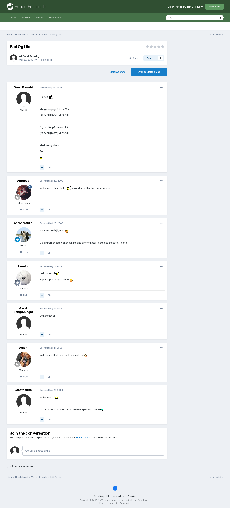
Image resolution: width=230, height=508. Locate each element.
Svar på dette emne (149, 71)
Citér (50, 167)
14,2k (24, 252)
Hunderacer (55, 17)
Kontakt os (118, 496)
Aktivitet (26, 17)
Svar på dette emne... (38, 450)
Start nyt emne (118, 71)
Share (134, 58)
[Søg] (182, 17)
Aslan (23, 347)
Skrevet (51, 87)
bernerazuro (23, 223)
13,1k (23, 295)
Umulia (23, 266)
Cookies (131, 496)
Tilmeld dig (214, 6)
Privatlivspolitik (102, 496)
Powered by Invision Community (115, 503)
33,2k (24, 376)
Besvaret (51, 180)
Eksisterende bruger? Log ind (185, 6)
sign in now (82, 437)
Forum (13, 17)
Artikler (39, 17)
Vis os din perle (43, 59)
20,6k (24, 209)
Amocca (23, 180)
